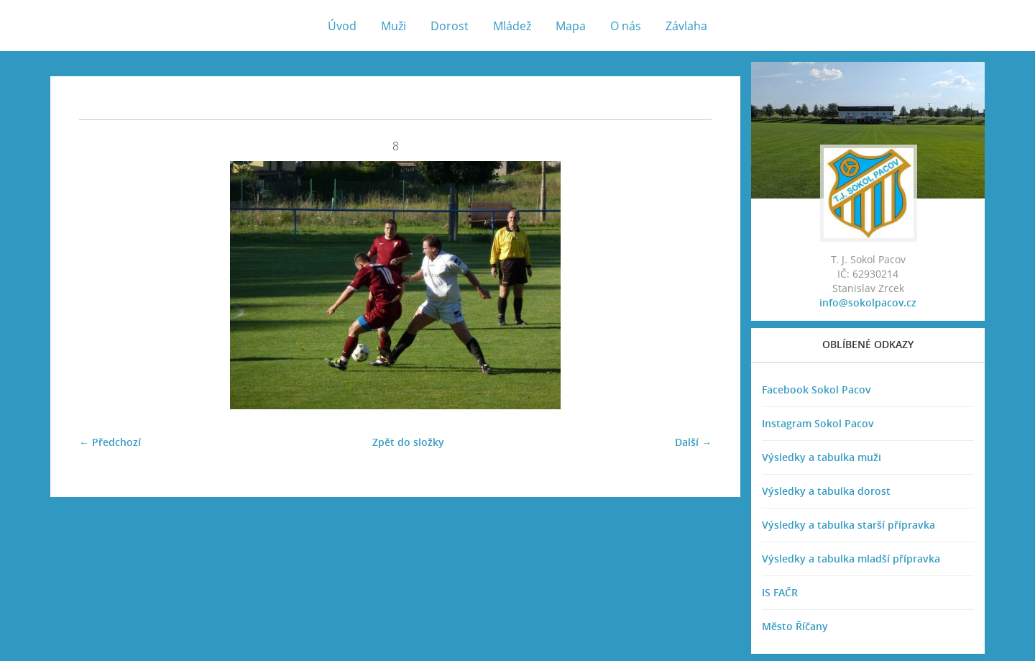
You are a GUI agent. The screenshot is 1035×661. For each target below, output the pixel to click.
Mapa (571, 26)
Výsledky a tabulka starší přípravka (848, 525)
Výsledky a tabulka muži (821, 457)
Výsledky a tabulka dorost (826, 491)
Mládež (512, 26)
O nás (625, 26)
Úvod (342, 26)
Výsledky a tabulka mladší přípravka (851, 558)
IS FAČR (780, 592)
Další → (693, 442)
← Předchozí (110, 442)
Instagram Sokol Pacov (818, 423)
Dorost (450, 26)
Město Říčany (795, 626)
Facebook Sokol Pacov (816, 389)
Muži (393, 26)
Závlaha (686, 26)
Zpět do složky (408, 442)
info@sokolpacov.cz (867, 302)
